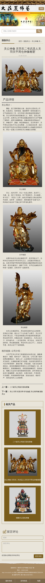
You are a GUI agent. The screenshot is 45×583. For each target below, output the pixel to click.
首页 (20, 41)
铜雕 (7, 371)
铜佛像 (15, 368)
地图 (37, 581)
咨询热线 (22, 581)
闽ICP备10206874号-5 (26, 574)
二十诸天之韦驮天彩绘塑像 (19, 387)
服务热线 (7, 581)
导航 (41, 8)
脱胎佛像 (29, 368)
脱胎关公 (27, 41)
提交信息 (38, 556)
